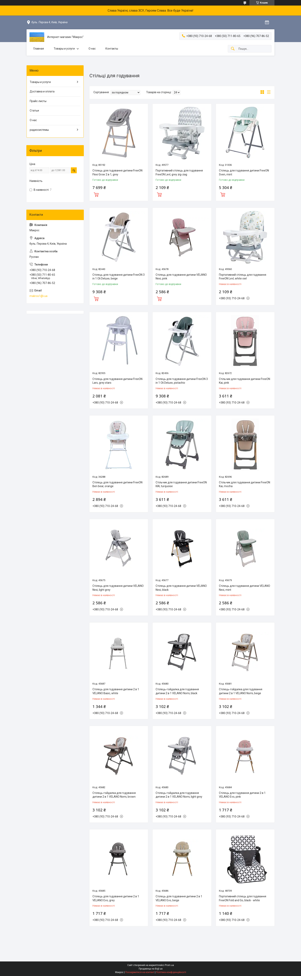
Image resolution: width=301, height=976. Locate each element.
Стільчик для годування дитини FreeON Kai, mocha (244, 484)
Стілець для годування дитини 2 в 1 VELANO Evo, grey (115, 898)
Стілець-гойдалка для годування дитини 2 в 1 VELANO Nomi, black (177, 691)
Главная (38, 48)
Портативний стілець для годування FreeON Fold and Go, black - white (242, 898)
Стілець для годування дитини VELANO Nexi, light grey (118, 587)
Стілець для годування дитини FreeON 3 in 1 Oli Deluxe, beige (118, 276)
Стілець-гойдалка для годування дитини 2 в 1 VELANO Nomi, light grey (179, 794)
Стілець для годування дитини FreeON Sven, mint (244, 172)
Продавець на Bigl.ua (151, 968)
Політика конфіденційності (171, 972)
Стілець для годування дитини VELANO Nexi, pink (181, 276)
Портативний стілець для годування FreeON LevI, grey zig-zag (179, 172)
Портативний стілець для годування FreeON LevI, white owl (242, 276)
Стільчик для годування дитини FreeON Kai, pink (244, 380)
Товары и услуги (64, 48)
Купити (96, 194)
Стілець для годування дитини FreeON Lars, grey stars (117, 380)
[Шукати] (232, 49)
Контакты (111, 48)
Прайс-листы (38, 101)
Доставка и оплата (42, 91)
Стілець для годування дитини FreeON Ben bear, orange (117, 484)
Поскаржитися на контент (139, 972)
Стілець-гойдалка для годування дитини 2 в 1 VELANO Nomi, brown (114, 794)
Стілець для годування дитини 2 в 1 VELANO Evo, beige (179, 898)
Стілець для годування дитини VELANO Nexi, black (181, 587)
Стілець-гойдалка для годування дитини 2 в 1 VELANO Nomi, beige (240, 691)
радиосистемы (39, 129)
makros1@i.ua (38, 296)
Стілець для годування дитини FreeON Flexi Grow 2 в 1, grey (117, 172)
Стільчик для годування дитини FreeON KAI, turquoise (181, 484)
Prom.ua (169, 965)
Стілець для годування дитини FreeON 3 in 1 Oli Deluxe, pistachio (182, 380)
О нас (92, 48)
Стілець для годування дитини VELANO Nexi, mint (244, 587)
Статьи (34, 110)
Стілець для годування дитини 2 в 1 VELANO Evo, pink (242, 794)
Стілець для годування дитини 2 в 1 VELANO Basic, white (115, 691)
